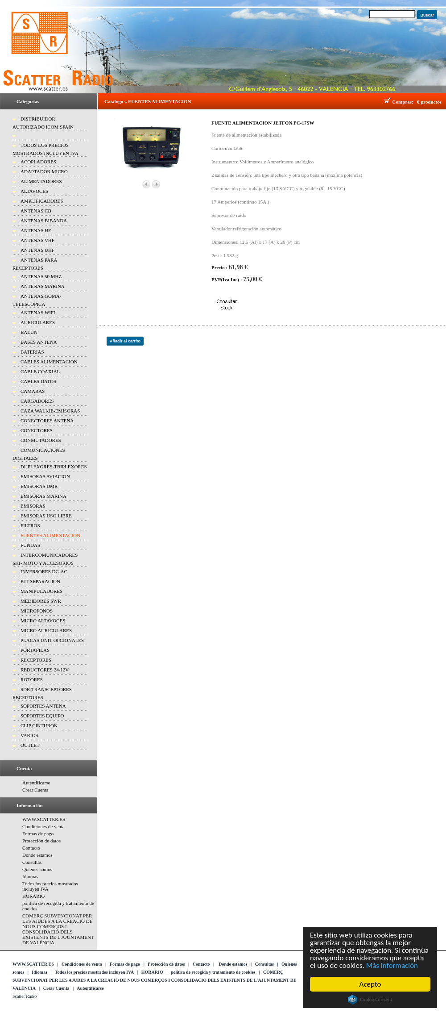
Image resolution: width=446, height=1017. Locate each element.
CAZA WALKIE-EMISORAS (50, 410)
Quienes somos (37, 869)
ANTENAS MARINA (43, 286)
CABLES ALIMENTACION (49, 361)
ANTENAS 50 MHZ (41, 276)
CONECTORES (37, 430)
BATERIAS (32, 351)
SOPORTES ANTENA (43, 706)
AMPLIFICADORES (42, 201)
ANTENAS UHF (37, 250)
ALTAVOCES (34, 191)
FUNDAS (30, 545)
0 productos (429, 101)
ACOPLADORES (38, 161)
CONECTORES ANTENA (47, 420)
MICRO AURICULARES (46, 630)
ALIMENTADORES (41, 181)
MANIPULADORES (41, 591)
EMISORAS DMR (39, 486)
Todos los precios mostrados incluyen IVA (94, 972)
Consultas (31, 862)
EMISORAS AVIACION (45, 476)
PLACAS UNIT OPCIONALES (52, 640)
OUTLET (30, 745)
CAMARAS (33, 391)
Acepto (370, 984)
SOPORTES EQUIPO (42, 715)
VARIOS (29, 735)
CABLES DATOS (38, 381)
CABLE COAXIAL (40, 371)
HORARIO (33, 896)
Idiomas (30, 876)
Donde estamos (37, 855)
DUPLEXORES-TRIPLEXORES (54, 466)
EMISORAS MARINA (43, 496)
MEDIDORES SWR (41, 601)
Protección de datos (41, 840)
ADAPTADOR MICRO (44, 171)
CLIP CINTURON (39, 725)
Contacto (31, 847)
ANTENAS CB (36, 210)
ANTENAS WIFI (38, 312)
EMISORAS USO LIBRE (46, 515)
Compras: (404, 101)
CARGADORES (37, 401)
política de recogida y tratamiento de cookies (213, 972)
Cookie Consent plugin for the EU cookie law (370, 999)
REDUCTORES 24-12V (45, 669)
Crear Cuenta (35, 789)
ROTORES (32, 679)
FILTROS (30, 525)
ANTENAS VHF (37, 240)
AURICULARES (38, 322)
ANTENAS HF (36, 230)
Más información (392, 965)
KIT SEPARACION (40, 581)
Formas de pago (38, 833)
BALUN (29, 332)
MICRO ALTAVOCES (43, 620)
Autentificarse (36, 782)
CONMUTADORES (41, 440)
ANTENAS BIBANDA (44, 220)
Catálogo (113, 101)
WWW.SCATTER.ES (43, 819)
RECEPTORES (36, 660)
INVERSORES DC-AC (44, 571)
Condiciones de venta (43, 826)
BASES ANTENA (39, 342)
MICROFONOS (37, 610)
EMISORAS (33, 505)
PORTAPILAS (35, 650)
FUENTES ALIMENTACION (50, 535)
